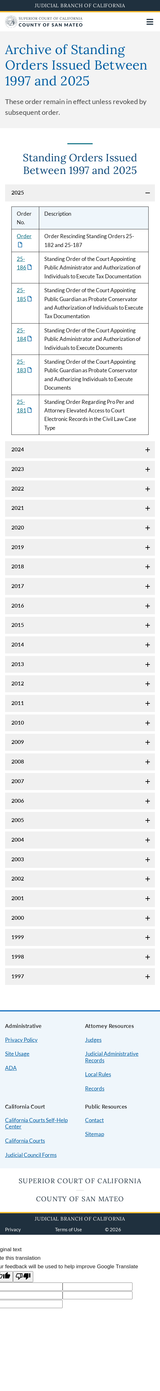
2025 (17, 192)
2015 (17, 624)
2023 (17, 469)
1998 (17, 956)
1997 (17, 976)
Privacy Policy (21, 1039)
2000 (17, 917)
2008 (17, 761)
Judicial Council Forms (31, 1155)
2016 (17, 605)
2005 (17, 820)
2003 (17, 859)
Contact (94, 1120)
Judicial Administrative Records (111, 1057)
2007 (17, 781)
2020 (17, 527)
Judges (93, 1039)
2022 (17, 488)
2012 (17, 683)
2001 (17, 898)
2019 (17, 547)
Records (94, 1088)
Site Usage (17, 1053)
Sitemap (94, 1134)
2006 (17, 800)
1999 (17, 937)
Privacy (13, 1229)
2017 (17, 586)
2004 (17, 839)
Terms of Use (68, 1229)
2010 (17, 722)
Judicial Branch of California (80, 5)
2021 (17, 507)
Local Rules (98, 1074)
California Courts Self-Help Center (36, 1123)
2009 (17, 742)
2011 (17, 703)
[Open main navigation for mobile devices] (149, 21)
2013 (17, 664)
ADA (11, 1068)
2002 (17, 878)
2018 (17, 566)
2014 (17, 644)
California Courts (25, 1140)
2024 (17, 449)
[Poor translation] (23, 1276)
